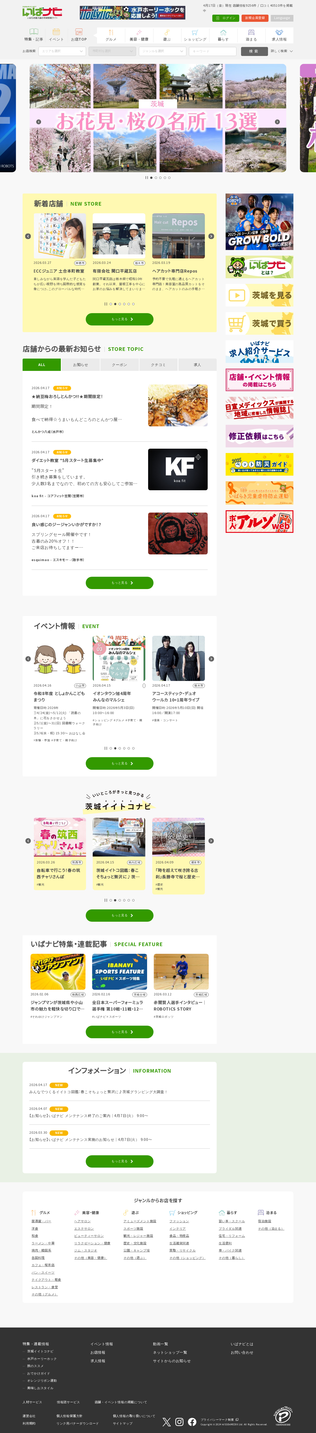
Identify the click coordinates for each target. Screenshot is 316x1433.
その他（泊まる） (271, 1228)
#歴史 (160, 884)
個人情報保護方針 (69, 1416)
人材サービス (32, 1402)
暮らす (223, 39)
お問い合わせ (242, 1352)
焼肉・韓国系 (41, 1250)
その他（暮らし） (232, 1258)
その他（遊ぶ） (135, 1258)
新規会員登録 (255, 18)
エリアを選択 (51, 51)
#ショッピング (103, 720)
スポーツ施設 (133, 1228)
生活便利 (225, 1243)
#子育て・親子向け (65, 740)
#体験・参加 (42, 740)
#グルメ (119, 720)
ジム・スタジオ (85, 1250)
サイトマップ (123, 1423)
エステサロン (84, 1228)
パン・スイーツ (43, 1272)
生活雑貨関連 (179, 1243)
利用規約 (29, 1423)
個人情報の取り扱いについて (134, 1416)
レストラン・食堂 (45, 1287)
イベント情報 (101, 1344)
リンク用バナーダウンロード (77, 1423)
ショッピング (195, 39)
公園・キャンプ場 (136, 1250)
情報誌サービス (68, 1402)
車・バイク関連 (230, 1250)
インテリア (177, 1228)
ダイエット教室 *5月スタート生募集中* (68, 460)
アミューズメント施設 (139, 1221)
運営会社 (29, 1416)
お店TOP (79, 39)
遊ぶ (167, 39)
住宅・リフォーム (232, 1236)
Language (282, 18)
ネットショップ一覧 (170, 1352)
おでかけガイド (38, 1373)
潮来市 (195, 862)
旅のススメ (35, 1366)
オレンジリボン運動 (42, 1380)
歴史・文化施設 (135, 1243)
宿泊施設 (264, 1221)
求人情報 (279, 39)
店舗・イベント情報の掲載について (121, 1402)
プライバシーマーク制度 (217, 1419)
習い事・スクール (232, 1221)
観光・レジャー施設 (138, 1236)
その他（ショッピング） (187, 1258)
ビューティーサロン (89, 1236)
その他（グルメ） (45, 1294)
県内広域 (135, 862)
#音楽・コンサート (166, 720)
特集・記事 (33, 39)
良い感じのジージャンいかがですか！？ (66, 525)
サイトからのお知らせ (172, 1361)
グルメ (111, 39)
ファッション (179, 1221)
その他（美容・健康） (90, 1258)
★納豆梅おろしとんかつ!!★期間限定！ (67, 397)
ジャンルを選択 (153, 51)
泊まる (251, 39)
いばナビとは (242, 1344)
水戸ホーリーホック (42, 1359)
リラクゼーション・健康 (92, 1243)
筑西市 (77, 862)
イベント (56, 39)
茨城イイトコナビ (40, 1351)
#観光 (41, 884)
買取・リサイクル (182, 1250)
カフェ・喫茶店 (43, 1265)
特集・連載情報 (36, 1344)
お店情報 (98, 1352)
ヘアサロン (82, 1221)
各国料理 (38, 1258)
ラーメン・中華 (43, 1243)
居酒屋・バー (41, 1221)
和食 (35, 1236)
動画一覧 (160, 1344)
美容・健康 (139, 39)
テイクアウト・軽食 (46, 1280)
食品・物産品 (179, 1236)
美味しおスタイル (40, 1388)
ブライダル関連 (230, 1228)
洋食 (35, 1228)
